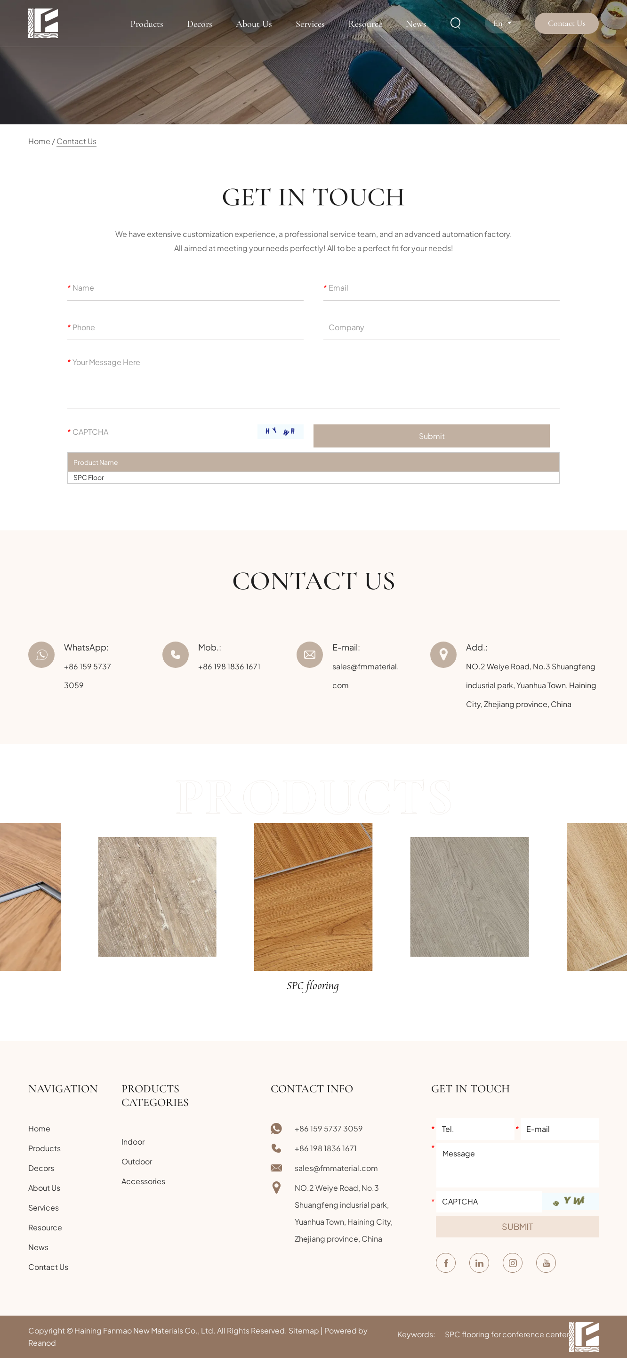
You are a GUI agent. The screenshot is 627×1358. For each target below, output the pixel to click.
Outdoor (136, 1161)
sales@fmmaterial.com (336, 1168)
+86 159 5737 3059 (329, 1128)
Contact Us (567, 23)
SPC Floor (88, 477)
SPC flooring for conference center (507, 1334)
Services (310, 24)
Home (39, 141)
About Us (254, 24)
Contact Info (312, 1089)
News (416, 24)
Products (146, 24)
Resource (365, 24)
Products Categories (155, 1095)
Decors (199, 24)
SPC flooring (313, 986)
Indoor (133, 1142)
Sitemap (304, 1330)
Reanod (42, 1343)
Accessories (143, 1181)
